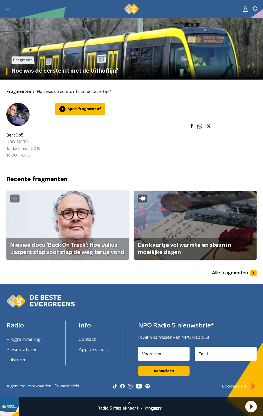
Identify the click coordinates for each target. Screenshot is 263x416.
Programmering (23, 339)
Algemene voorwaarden (28, 386)
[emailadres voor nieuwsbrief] (226, 354)
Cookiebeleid (234, 386)
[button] (251, 406)
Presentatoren (21, 349)
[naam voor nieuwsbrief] (164, 354)
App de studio (93, 349)
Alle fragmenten (234, 273)
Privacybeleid (66, 386)
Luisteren (16, 360)
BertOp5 (15, 135)
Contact (87, 339)
